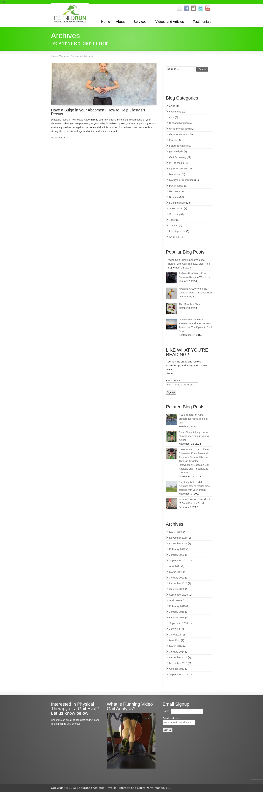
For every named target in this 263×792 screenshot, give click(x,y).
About (120, 21)
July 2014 (174, 628)
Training (173, 225)
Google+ (4, 2)
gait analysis (176, 151)
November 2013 (178, 663)
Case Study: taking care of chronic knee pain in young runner (194, 436)
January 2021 (177, 577)
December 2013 (178, 657)
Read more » (58, 137)
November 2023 (178, 543)
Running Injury (177, 202)
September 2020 (178, 594)
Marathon (174, 174)
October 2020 (177, 589)
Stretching (175, 214)
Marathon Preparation (181, 179)
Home (105, 21)
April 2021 (175, 566)
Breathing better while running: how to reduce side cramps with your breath (194, 486)
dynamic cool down (180, 128)
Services (140, 21)
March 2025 (175, 532)
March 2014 (175, 646)
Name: (170, 373)
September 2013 (178, 674)
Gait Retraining (177, 157)
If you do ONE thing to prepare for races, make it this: (193, 418)
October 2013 (177, 668)
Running (174, 197)
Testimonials (202, 21)
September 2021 (178, 560)
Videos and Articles (169, 21)
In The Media (176, 162)
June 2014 (175, 634)
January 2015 (177, 611)
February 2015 (177, 606)
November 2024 (178, 537)
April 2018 (175, 600)
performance (176, 185)
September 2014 (178, 623)
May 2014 (174, 640)
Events (173, 140)
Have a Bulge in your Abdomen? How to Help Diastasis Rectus (98, 112)
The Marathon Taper (190, 304)
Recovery (174, 191)
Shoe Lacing (176, 208)
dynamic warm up (179, 134)
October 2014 (177, 617)
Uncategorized (177, 231)
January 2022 (177, 554)
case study (175, 111)
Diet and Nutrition (179, 122)
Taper (172, 219)
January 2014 (177, 651)
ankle (172, 105)
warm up (174, 236)
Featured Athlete (178, 145)
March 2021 (175, 571)
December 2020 (178, 583)
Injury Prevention (178, 168)
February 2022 (177, 549)
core (171, 117)
